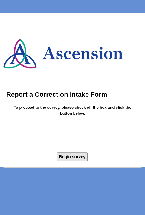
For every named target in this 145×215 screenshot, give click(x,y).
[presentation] (72, 135)
